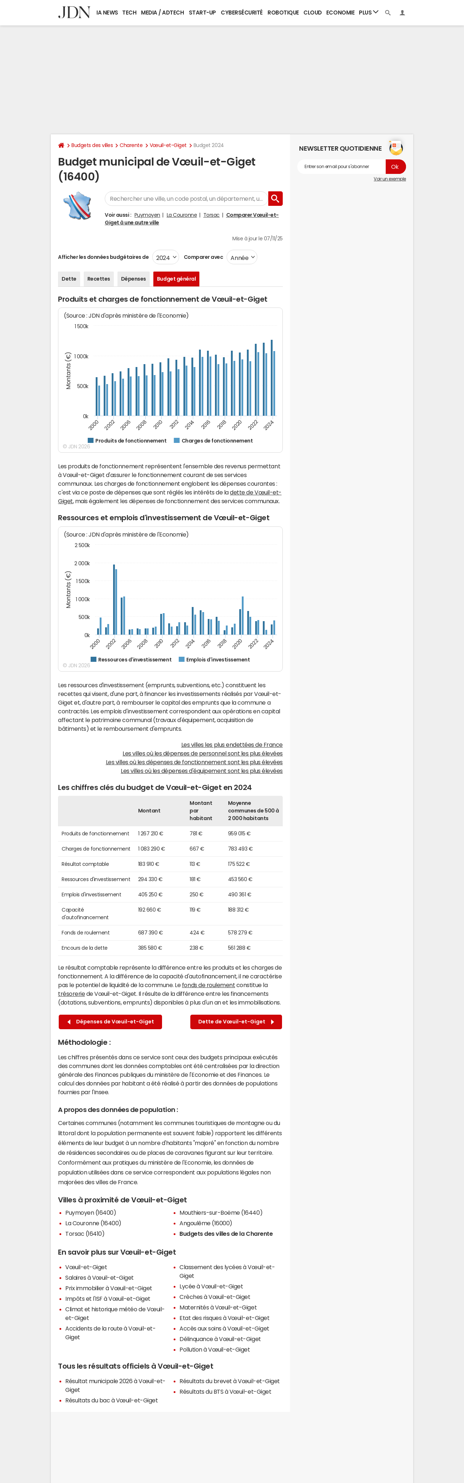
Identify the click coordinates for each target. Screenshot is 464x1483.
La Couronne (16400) (93, 1223)
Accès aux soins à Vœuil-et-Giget (224, 1328)
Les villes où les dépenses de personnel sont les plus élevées (203, 753)
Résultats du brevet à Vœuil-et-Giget (229, 1381)
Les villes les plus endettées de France (232, 744)
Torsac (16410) (84, 1233)
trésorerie (71, 994)
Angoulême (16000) (205, 1223)
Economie (340, 12)
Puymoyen (147, 214)
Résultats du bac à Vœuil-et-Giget (111, 1400)
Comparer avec (203, 257)
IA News (107, 12)
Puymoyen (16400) (90, 1212)
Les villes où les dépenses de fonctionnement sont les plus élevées (194, 762)
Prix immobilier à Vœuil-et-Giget (108, 1288)
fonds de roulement (208, 985)
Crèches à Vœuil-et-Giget (214, 1297)
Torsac (211, 214)
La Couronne (182, 214)
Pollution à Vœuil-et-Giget (214, 1349)
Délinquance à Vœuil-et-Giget (220, 1339)
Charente (131, 145)
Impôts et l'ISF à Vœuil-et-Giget (107, 1298)
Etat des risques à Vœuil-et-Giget (224, 1318)
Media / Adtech (162, 12)
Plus (368, 12)
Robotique (283, 12)
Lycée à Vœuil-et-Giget (211, 1286)
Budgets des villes (92, 145)
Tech (129, 12)
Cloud (312, 12)
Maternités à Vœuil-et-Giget (218, 1307)
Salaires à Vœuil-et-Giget (99, 1277)
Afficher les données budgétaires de (103, 257)
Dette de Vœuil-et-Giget (236, 1021)
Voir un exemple (390, 179)
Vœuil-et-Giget (168, 145)
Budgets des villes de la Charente (226, 1233)
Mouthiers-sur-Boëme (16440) (220, 1212)
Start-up (202, 12)
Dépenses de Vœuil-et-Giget (110, 1021)
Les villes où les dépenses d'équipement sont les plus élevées (202, 771)
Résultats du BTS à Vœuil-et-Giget (225, 1391)
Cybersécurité (242, 12)
